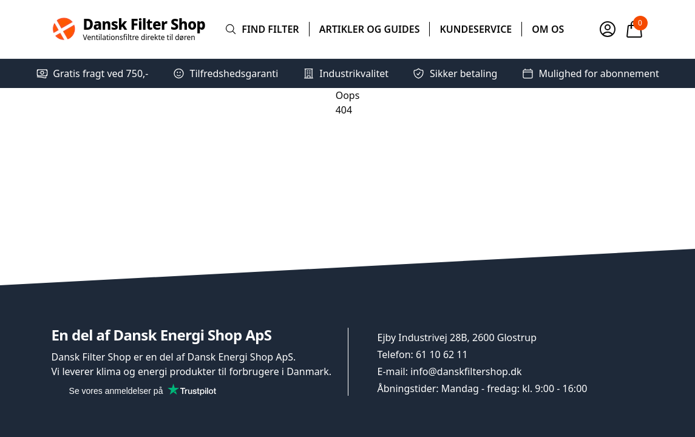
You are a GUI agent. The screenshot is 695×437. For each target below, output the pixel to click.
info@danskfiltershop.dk (465, 371)
